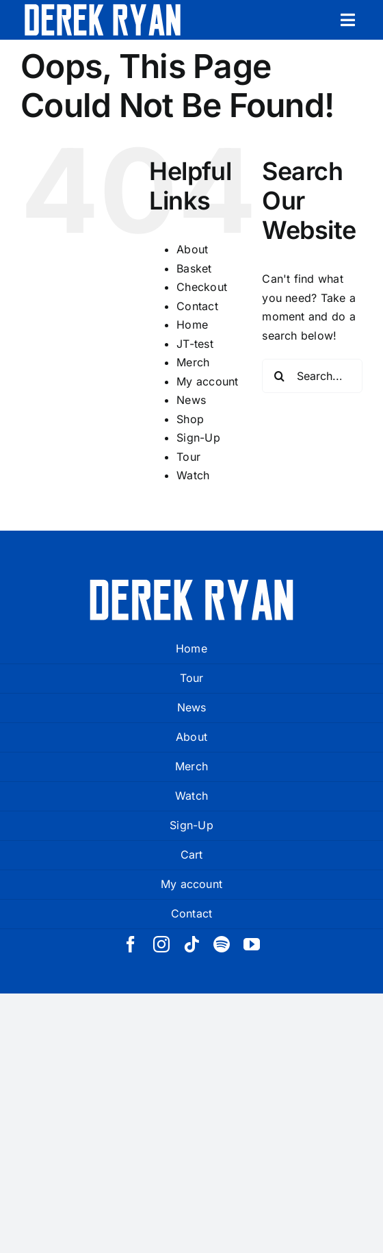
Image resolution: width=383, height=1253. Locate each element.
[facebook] (130, 944)
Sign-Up (198, 437)
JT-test (194, 344)
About (192, 249)
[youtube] (251, 944)
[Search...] (312, 376)
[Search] (279, 376)
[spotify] (221, 944)
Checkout (201, 287)
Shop (190, 419)
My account (207, 381)
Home (192, 324)
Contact (197, 306)
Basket (193, 268)
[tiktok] (191, 944)
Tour (188, 457)
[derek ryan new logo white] (102, 9)
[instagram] (161, 944)
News (191, 400)
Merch (192, 362)
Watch (192, 475)
